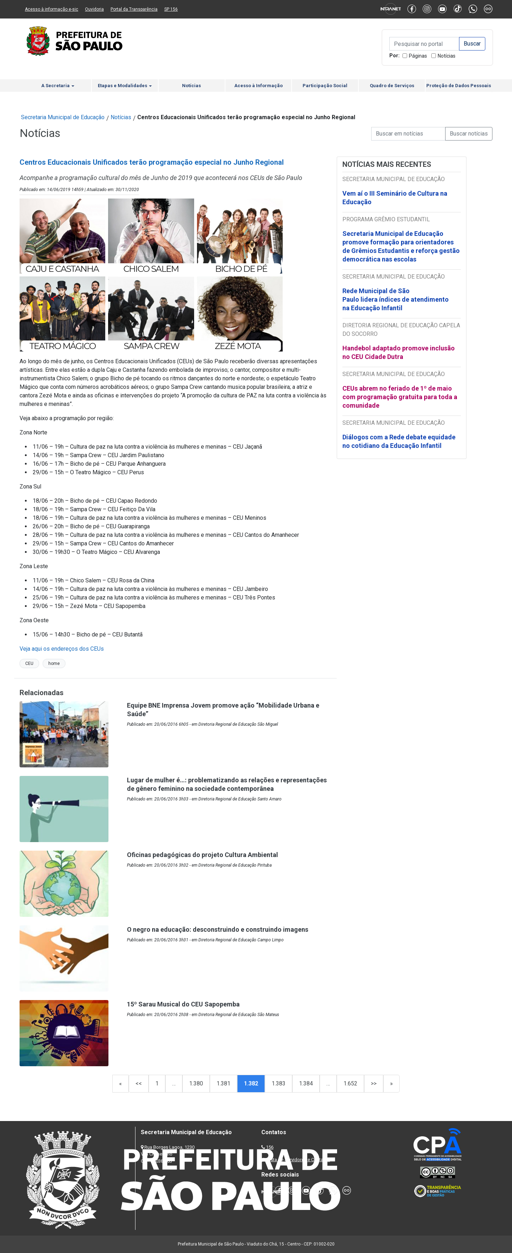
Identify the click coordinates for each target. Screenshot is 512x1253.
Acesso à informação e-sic (51, 9)
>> (374, 1083)
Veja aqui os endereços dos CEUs (62, 648)
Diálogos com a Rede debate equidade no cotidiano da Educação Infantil (398, 441)
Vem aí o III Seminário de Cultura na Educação (394, 198)
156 (269, 1147)
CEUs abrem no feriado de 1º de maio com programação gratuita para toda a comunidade (399, 397)
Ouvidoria (94, 9)
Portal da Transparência (134, 9)
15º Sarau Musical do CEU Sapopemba (183, 1004)
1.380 (196, 1083)
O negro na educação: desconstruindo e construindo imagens (217, 929)
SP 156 (171, 9)
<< (138, 1083)
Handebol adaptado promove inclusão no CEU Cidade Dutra (398, 352)
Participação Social (325, 85)
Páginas (418, 56)
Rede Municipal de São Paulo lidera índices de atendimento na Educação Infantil (395, 299)
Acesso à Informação (258, 85)
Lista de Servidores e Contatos (298, 1159)
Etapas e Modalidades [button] (125, 85)
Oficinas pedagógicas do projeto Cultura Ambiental (202, 854)
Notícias (446, 56)
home (54, 663)
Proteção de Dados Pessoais (458, 85)
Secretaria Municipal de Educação (63, 117)
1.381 (223, 1083)
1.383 (279, 1083)
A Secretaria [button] (57, 85)
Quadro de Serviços (392, 85)
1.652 (350, 1083)
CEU (29, 663)
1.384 (306, 1083)
